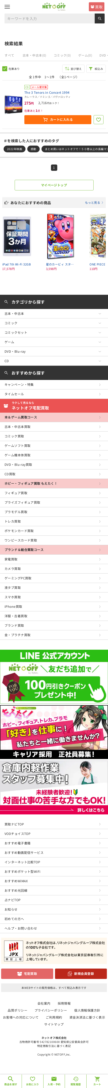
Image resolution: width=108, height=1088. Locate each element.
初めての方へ (14, 919)
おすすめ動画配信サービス (24, 852)
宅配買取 (30, 973)
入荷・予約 (54, 1084)
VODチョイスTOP (17, 833)
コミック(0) (62, 55)
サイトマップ (54, 1024)
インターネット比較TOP (22, 862)
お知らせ (11, 909)
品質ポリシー (17, 1010)
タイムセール (14, 394)
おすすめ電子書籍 (17, 843)
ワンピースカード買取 (21, 540)
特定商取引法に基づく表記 (54, 1046)
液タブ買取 (13, 587)
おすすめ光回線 (16, 890)
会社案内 (44, 1003)
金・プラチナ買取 (17, 635)
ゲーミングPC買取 (18, 578)
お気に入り (32, 1084)
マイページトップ (54, 185)
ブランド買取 (14, 625)
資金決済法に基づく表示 (87, 1017)
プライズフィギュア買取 (22, 502)
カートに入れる (61, 119)
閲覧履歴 (76, 1084)
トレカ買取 (13, 521)
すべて (9, 55)
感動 (33, 149)
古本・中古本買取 (17, 426)
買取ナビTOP (14, 824)
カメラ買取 (13, 568)
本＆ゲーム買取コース (21, 417)
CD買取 (10, 474)
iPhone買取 (13, 606)
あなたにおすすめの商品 (56, 202)
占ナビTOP (13, 900)
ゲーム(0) (85, 55)
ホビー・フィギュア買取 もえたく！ (31, 483)
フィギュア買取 (16, 493)
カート (97, 1084)
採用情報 (64, 1003)
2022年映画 (14, 149)
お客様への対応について (21, 1017)
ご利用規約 (54, 1017)
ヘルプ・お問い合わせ (21, 928)
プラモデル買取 (16, 512)
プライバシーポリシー (50, 1010)
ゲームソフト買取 (17, 445)
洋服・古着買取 (16, 616)
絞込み (99, 69)
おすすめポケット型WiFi (22, 871)
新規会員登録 (84, 973)
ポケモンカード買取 (19, 530)
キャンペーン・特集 (19, 384)
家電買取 (11, 559)
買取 (99, 6)
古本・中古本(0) (34, 55)
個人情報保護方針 (87, 1010)
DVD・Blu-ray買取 (18, 464)
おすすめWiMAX (16, 881)
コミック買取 (14, 436)
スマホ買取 (13, 597)
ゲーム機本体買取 (17, 455)
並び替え (76, 69)
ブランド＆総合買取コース (24, 549)
